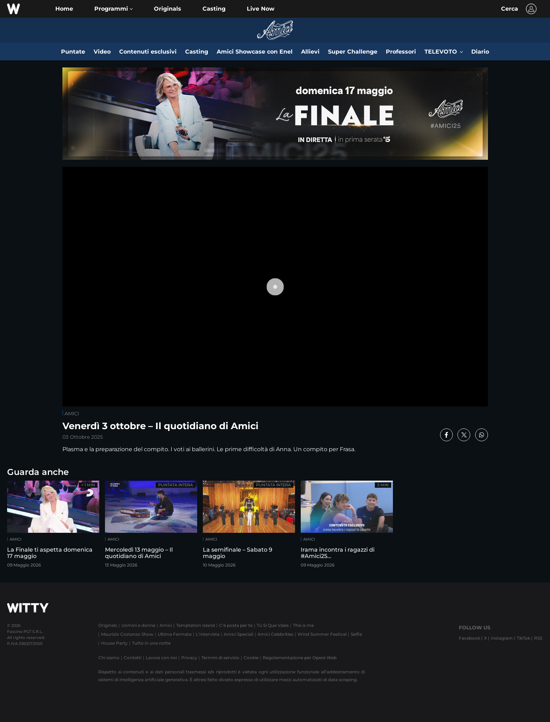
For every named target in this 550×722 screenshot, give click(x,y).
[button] (113, 9)
